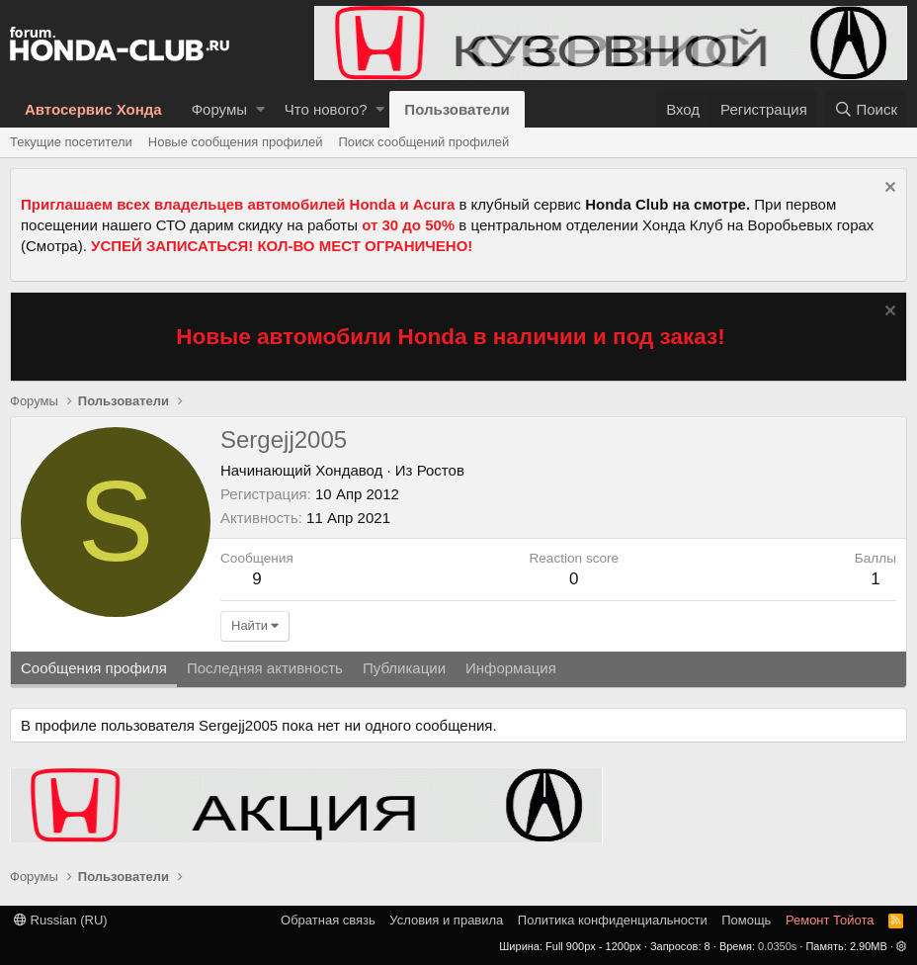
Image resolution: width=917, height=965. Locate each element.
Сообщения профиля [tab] (94, 667)
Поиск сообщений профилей (423, 141)
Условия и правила (446, 920)
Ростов (440, 470)
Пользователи (456, 109)
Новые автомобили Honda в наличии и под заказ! (450, 336)
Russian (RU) (61, 920)
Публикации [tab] (404, 667)
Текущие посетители (71, 141)
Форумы (219, 109)
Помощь (746, 920)
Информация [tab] (510, 667)
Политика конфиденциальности (613, 920)
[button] (260, 109)
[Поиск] (865, 109)
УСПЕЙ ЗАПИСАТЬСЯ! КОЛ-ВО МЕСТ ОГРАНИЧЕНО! (281, 245)
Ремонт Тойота (830, 920)
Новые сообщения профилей (235, 141)
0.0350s (777, 946)
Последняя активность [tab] (265, 667)
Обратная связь (328, 920)
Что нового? (326, 109)
